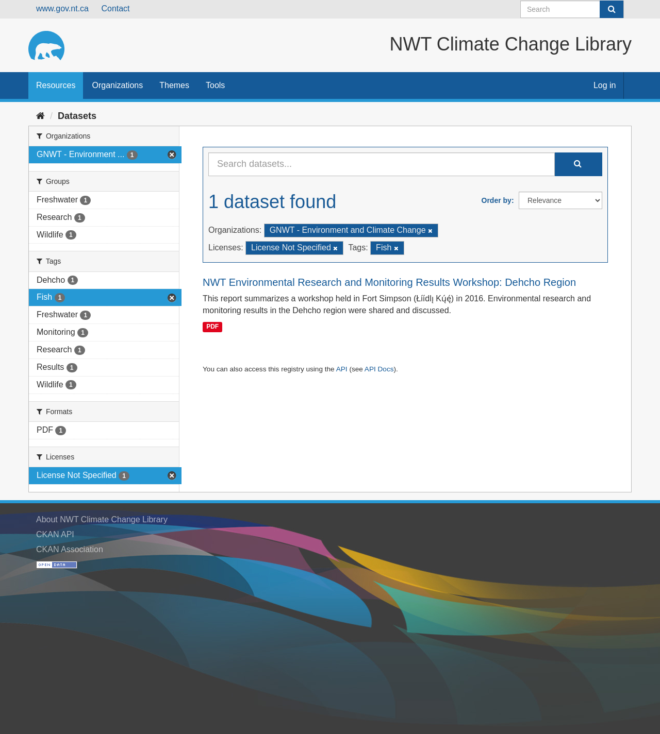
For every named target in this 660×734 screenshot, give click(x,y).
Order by (497, 200)
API (342, 369)
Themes (174, 85)
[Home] (40, 116)
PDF (212, 326)
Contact (115, 8)
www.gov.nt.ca (62, 8)
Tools (215, 85)
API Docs (379, 369)
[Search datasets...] (381, 164)
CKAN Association (69, 549)
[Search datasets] (572, 9)
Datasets (77, 116)
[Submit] (611, 9)
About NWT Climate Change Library (102, 519)
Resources (55, 85)
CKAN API (55, 534)
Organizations (117, 85)
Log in (604, 85)
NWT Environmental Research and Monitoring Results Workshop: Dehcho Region (389, 282)
